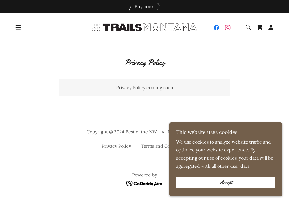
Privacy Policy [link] (116, 146)
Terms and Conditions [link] (164, 146)
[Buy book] (144, 6)
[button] (18, 27)
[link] (144, 27)
